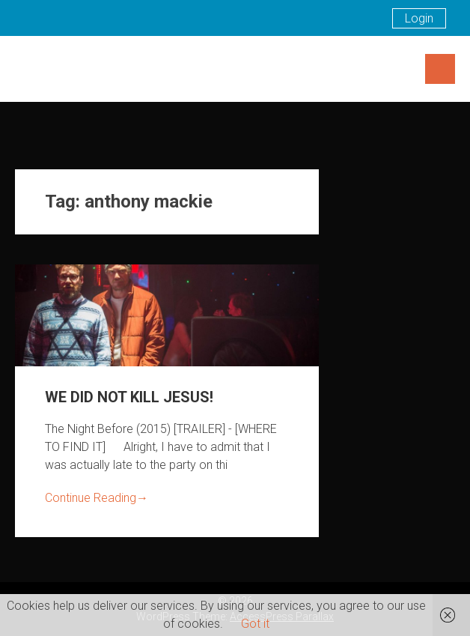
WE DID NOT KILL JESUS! (129, 397)
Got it (255, 624)
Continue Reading (96, 498)
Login (419, 18)
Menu (440, 69)
